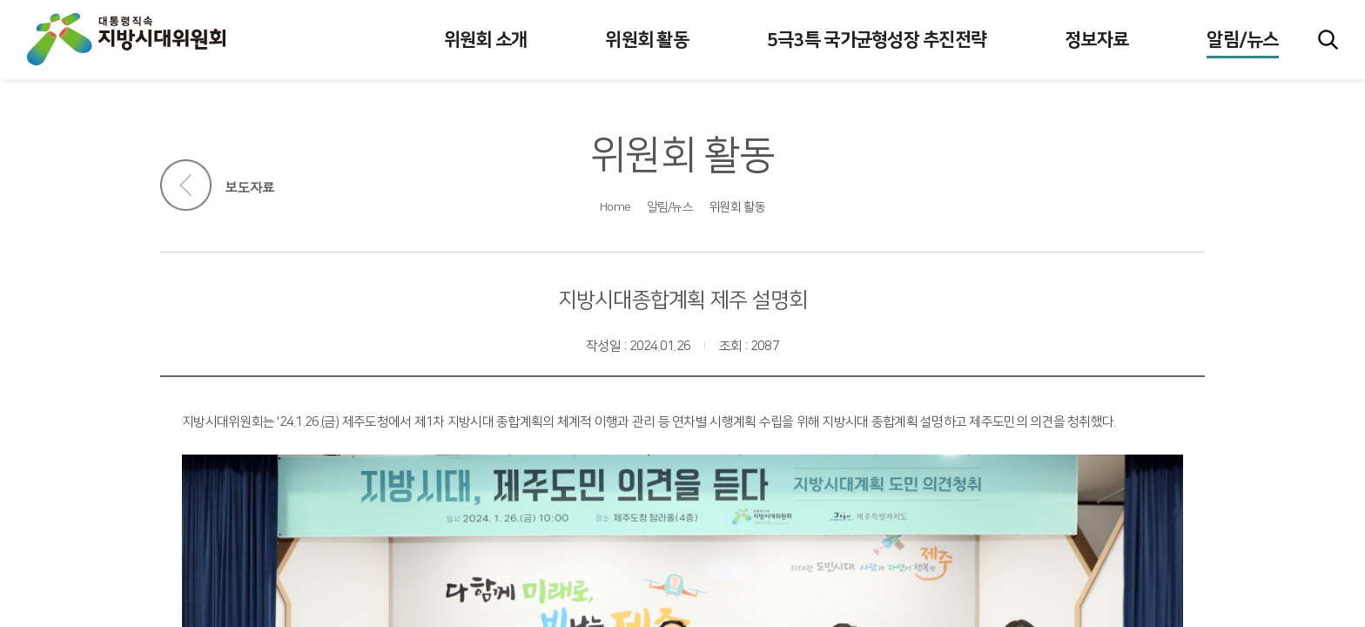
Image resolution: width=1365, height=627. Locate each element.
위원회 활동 (737, 207)
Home (615, 207)
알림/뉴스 (670, 207)
